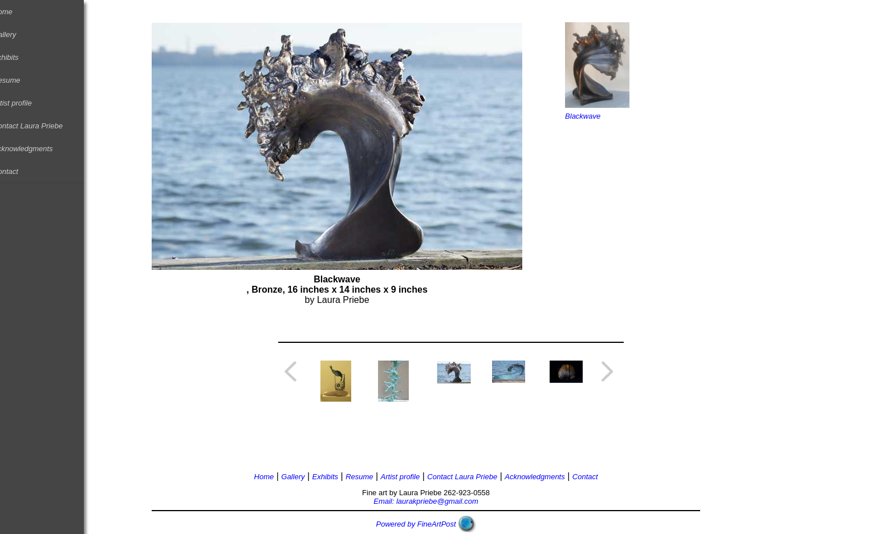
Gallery (17, 34)
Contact (18, 171)
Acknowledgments (36, 148)
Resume (19, 80)
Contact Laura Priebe (41, 126)
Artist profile (25, 103)
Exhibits (19, 57)
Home (16, 11)
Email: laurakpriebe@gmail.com (439, 501)
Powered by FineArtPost (429, 524)
